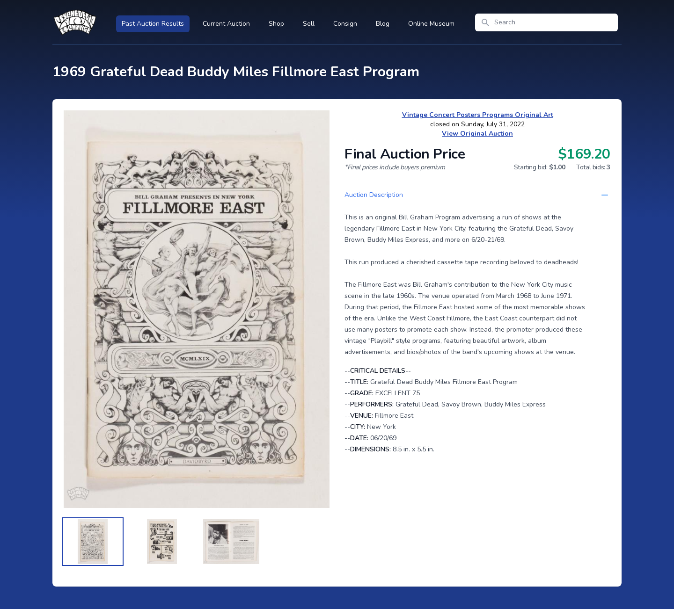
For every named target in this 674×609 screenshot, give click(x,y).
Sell (309, 23)
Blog (382, 23)
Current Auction (226, 23)
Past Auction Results (153, 23)
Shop (276, 23)
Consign (345, 23)
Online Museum (431, 23)
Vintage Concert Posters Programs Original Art (477, 114)
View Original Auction (477, 133)
